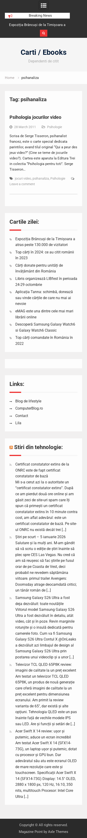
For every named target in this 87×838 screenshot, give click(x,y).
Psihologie (54, 127)
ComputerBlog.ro (29, 408)
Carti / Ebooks (44, 52)
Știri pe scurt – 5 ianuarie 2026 (40, 537)
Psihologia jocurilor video (35, 117)
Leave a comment (22, 184)
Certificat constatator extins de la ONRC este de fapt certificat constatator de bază (42, 470)
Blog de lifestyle (28, 401)
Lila (18, 423)
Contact (21, 416)
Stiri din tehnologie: (38, 447)
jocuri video (23, 178)
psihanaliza (40, 178)
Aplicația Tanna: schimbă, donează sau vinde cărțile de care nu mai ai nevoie (44, 298)
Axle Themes (58, 832)
